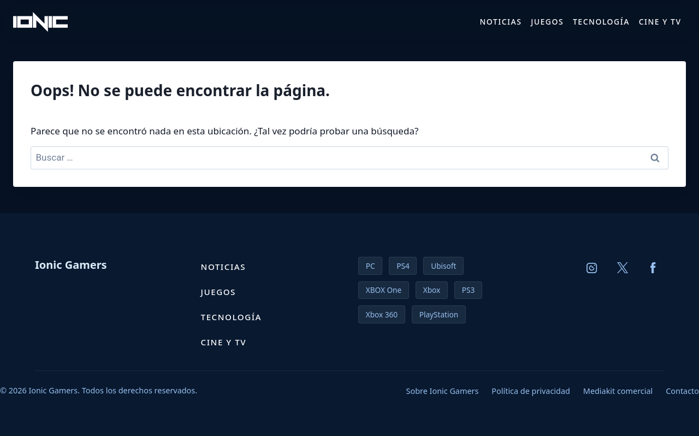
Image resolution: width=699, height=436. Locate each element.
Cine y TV (660, 21)
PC (370, 266)
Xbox (431, 290)
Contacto (682, 391)
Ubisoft (443, 266)
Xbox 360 (382, 314)
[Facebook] (653, 268)
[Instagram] (592, 268)
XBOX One (383, 290)
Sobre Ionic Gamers (442, 391)
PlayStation (438, 314)
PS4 (402, 266)
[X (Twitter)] (622, 268)
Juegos (547, 21)
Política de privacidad (530, 391)
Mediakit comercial (618, 391)
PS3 (468, 290)
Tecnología (601, 21)
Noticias (500, 21)
